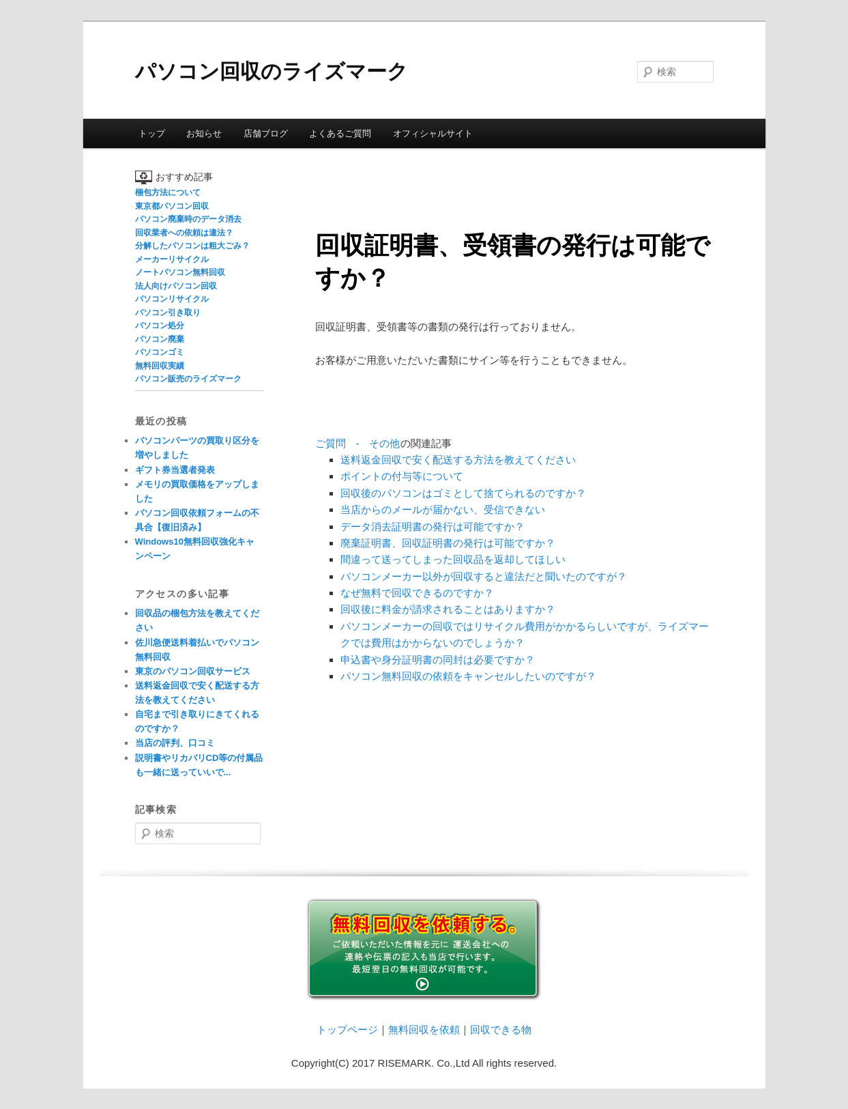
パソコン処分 (159, 325)
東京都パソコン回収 (172, 206)
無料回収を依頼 (424, 1029)
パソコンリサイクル (172, 299)
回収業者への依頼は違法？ (184, 232)
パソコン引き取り (168, 312)
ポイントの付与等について (401, 476)
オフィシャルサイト (433, 133)
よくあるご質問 (340, 133)
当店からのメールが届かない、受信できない (442, 509)
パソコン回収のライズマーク (271, 71)
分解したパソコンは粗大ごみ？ (192, 245)
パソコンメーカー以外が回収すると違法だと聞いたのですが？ (483, 576)
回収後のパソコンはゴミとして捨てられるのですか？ (463, 493)
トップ (151, 133)
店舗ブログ (266, 133)
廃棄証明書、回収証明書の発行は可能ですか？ (447, 543)
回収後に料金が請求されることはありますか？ (447, 609)
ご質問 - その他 (357, 443)
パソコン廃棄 (159, 339)
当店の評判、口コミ (175, 743)
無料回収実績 (159, 366)
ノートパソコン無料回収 (180, 272)
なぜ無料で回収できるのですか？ (417, 593)
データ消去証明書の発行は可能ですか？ (432, 526)
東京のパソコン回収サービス (192, 671)
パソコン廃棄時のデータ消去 (188, 219)
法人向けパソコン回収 (176, 286)
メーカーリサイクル (172, 259)
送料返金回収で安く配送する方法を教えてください (458, 459)
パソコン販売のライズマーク (188, 379)
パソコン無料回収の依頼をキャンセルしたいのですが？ (468, 676)
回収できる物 (500, 1029)
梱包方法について (168, 192)
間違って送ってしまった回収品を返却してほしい (453, 559)
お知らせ (204, 133)
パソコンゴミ (159, 352)
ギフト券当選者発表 (175, 470)
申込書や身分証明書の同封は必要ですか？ (437, 659)
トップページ (347, 1029)
